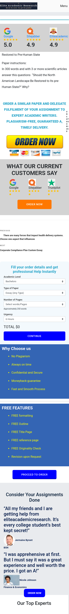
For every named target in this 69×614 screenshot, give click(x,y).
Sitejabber (33, 36)
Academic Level (12, 276)
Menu (62, 6)
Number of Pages (13, 299)
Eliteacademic (59, 36)
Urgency (8, 314)
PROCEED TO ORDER (34, 475)
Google (8, 36)
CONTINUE (34, 336)
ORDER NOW (34, 204)
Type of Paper (11, 288)
